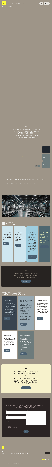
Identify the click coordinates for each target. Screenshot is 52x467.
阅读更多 (6, 318)
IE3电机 (18, 245)
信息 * (27, 410)
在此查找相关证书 (25, 281)
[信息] (36, 418)
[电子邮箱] (16, 417)
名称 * (6, 410)
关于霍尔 (24, 3)
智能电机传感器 (43, 246)
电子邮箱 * (7, 415)
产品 (9, 3)
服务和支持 (18, 3)
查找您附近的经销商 (25, 387)
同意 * (6, 420)
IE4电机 (5, 243)
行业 (13, 3)
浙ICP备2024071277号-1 (20, 463)
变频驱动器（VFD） (31, 257)
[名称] (16, 412)
